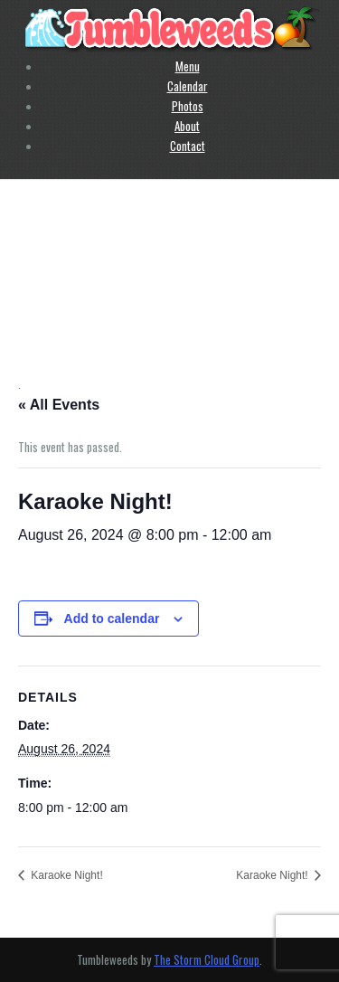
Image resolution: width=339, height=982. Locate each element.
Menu (187, 66)
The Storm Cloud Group (206, 959)
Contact (187, 146)
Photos (187, 106)
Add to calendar (112, 618)
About (187, 126)
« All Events (58, 404)
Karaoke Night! (65, 875)
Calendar (187, 86)
